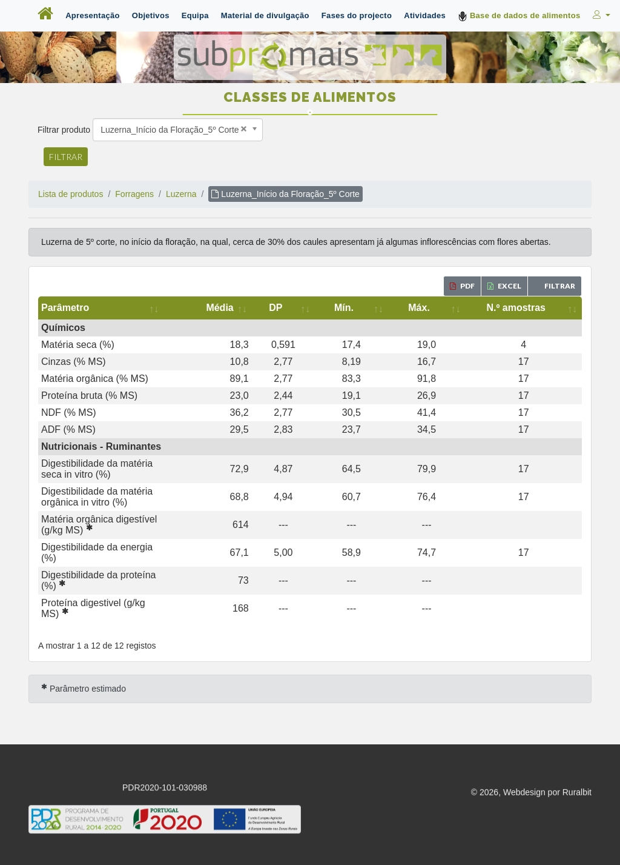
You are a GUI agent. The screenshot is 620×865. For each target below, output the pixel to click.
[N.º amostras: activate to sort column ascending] (534, 307)
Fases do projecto (357, 15)
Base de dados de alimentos (519, 16)
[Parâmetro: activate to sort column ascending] (161, 307)
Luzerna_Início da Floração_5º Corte (285, 194)
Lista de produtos (70, 194)
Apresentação (92, 15)
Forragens (134, 194)
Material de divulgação (265, 15)
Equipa (195, 15)
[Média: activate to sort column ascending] (314, 307)
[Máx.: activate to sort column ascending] (460, 307)
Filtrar (65, 157)
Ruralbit (577, 728)
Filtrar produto (64, 130)
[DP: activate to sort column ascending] (364, 307)
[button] (600, 15)
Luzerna (181, 194)
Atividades (425, 15)
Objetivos (151, 15)
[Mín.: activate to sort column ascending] (409, 307)
